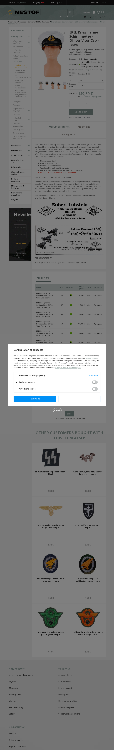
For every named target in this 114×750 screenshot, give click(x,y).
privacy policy (91, 358)
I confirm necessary (34, 399)
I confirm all (79, 399)
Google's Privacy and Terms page (68, 368)
